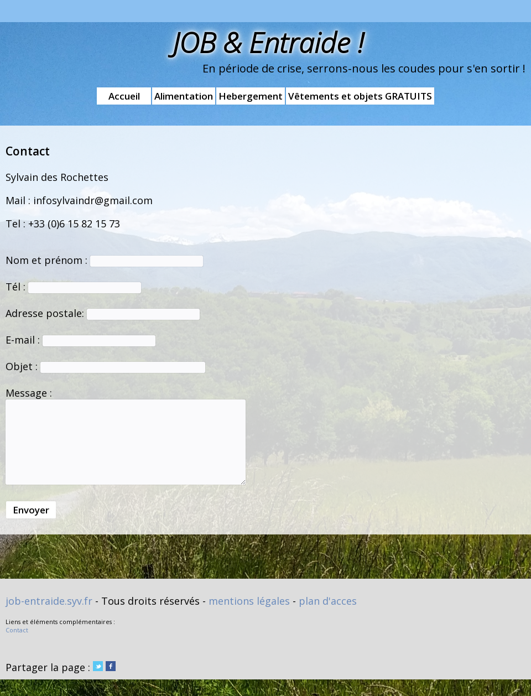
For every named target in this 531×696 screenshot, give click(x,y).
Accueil (124, 96)
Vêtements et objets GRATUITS (360, 96)
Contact (17, 630)
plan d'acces (328, 600)
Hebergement (250, 96)
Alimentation (183, 96)
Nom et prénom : (104, 260)
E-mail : (80, 339)
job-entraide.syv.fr (49, 600)
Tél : (73, 286)
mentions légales (249, 600)
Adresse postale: (103, 313)
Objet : (105, 366)
